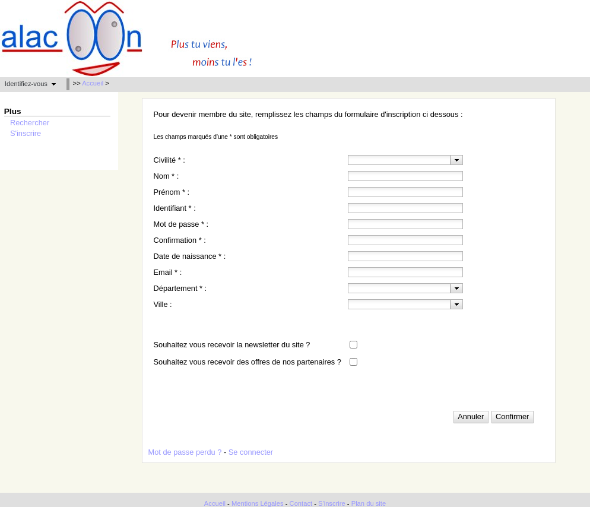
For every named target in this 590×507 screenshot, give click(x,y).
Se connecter (251, 452)
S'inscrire (25, 133)
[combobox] (405, 160)
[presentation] (457, 160)
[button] (30, 83)
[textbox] (399, 160)
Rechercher (29, 122)
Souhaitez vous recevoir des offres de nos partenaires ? (247, 361)
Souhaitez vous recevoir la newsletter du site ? (232, 344)
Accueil (92, 83)
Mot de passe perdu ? (185, 452)
